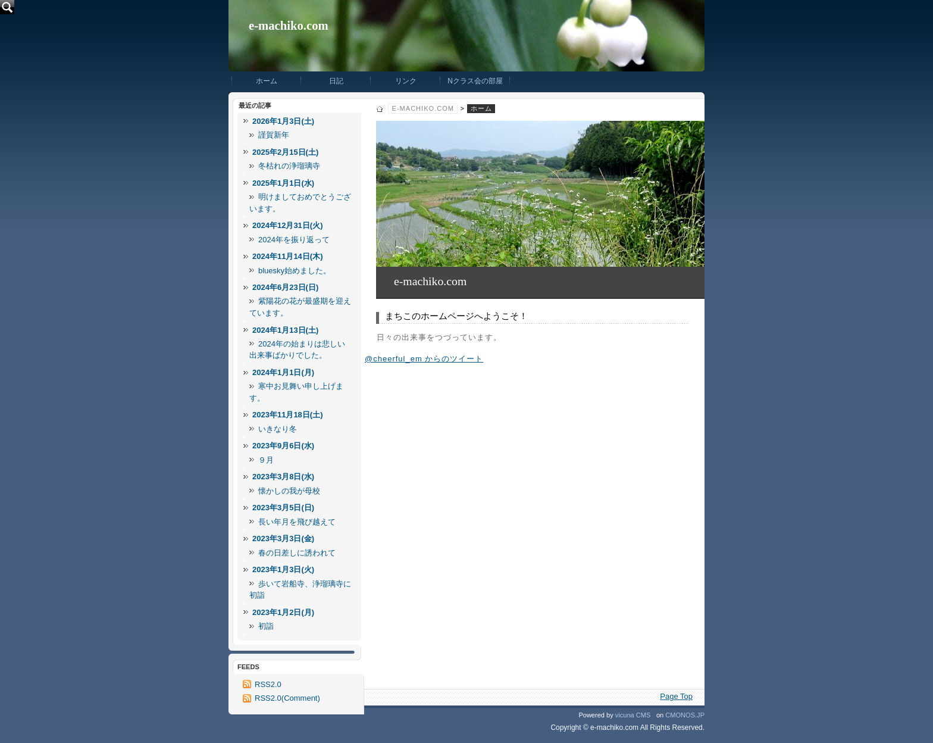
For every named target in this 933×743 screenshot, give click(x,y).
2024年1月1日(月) (283, 372)
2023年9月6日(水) (283, 445)
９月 (266, 459)
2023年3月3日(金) (283, 538)
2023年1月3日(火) (283, 569)
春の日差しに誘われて (297, 552)
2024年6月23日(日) (285, 287)
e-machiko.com (288, 25)
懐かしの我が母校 (289, 490)
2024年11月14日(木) (287, 256)
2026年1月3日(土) (283, 121)
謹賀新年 (273, 134)
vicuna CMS (633, 715)
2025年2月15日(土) (285, 152)
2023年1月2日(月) (283, 612)
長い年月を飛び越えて (297, 521)
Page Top (676, 696)
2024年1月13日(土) (285, 330)
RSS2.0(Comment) (287, 698)
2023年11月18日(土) (287, 414)
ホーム (266, 81)
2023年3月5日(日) (283, 507)
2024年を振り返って (294, 239)
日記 (336, 81)
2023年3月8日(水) (283, 476)
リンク (406, 81)
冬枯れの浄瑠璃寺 (289, 165)
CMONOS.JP (685, 715)
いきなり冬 (277, 428)
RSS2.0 (268, 684)
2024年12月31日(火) (287, 225)
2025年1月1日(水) (283, 183)
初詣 (266, 626)
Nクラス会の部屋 (475, 81)
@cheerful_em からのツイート (424, 358)
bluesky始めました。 (294, 270)
